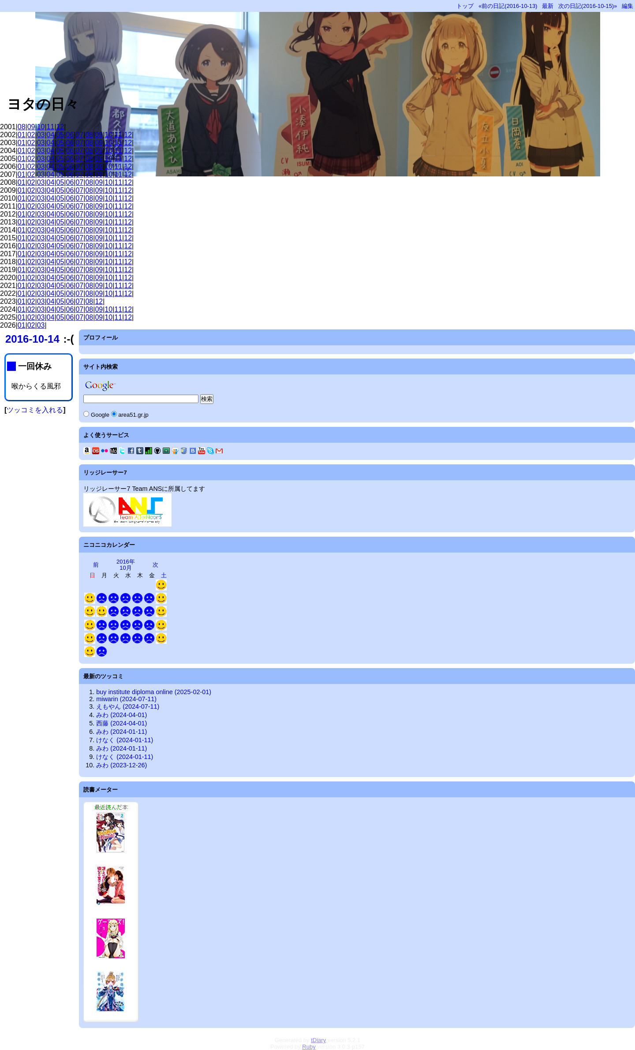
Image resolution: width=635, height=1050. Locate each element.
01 (22, 134)
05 (60, 134)
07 (79, 134)
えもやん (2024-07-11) (127, 706)
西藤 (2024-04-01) (121, 723)
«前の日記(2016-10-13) (507, 6)
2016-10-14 (32, 339)
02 (31, 134)
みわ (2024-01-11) (121, 731)
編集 (627, 6)
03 (41, 134)
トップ (465, 6)
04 (51, 134)
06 (70, 134)
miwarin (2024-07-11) (126, 698)
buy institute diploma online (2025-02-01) (153, 691)
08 (22, 127)
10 (41, 127)
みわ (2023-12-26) (121, 765)
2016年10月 (125, 564)
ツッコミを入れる (35, 410)
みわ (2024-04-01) (121, 714)
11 (51, 127)
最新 (547, 6)
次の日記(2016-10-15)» (587, 6)
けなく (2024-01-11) (124, 740)
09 (31, 127)
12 (60, 127)
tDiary (318, 1040)
